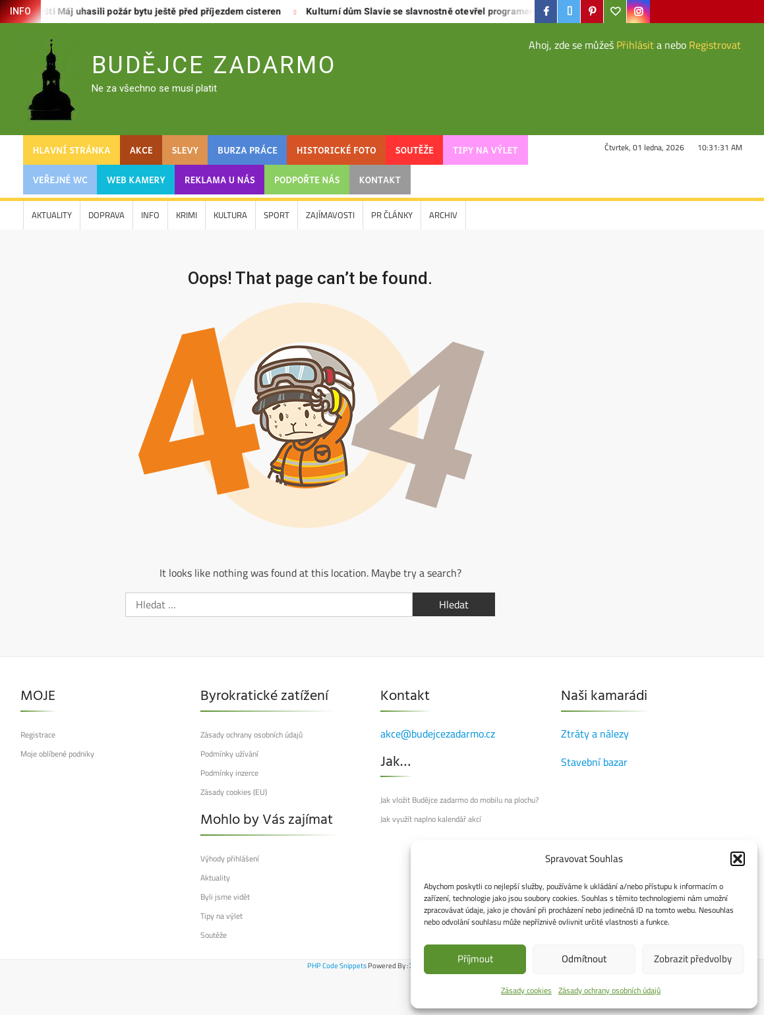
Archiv (443, 215)
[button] (737, 858)
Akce (141, 150)
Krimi (186, 215)
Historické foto (336, 150)
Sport (276, 215)
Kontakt (380, 180)
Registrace (37, 735)
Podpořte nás (307, 180)
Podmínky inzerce (229, 773)
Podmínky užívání (229, 754)
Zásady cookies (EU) (233, 792)
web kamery (136, 180)
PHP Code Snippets (337, 965)
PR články (392, 215)
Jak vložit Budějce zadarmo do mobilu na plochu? (459, 800)
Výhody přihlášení (229, 859)
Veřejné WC (60, 180)
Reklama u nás (220, 180)
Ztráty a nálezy (595, 733)
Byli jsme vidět (225, 897)
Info (150, 215)
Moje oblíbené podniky (57, 754)
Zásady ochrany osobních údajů (609, 990)
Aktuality (52, 215)
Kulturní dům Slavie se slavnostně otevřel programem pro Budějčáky (425, 11)
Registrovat (715, 45)
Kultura (230, 215)
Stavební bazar (594, 762)
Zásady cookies (526, 990)
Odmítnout (584, 958)
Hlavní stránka (72, 150)
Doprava (106, 215)
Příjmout (475, 958)
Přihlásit (635, 45)
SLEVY (185, 150)
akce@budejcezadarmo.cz (437, 733)
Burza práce (248, 150)
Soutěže (415, 150)
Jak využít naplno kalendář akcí (430, 819)
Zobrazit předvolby (693, 958)
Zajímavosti (330, 215)
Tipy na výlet (485, 150)
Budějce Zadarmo (214, 65)
